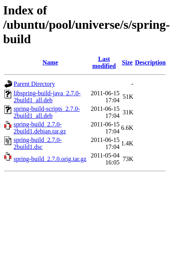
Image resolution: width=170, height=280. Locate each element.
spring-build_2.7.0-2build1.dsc (38, 143)
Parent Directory (34, 83)
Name (50, 62)
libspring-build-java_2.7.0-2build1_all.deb (47, 96)
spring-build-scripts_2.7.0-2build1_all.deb (47, 112)
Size (127, 62)
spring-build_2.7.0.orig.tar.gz (50, 159)
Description (150, 62)
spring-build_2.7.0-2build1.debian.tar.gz (40, 128)
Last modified (104, 62)
